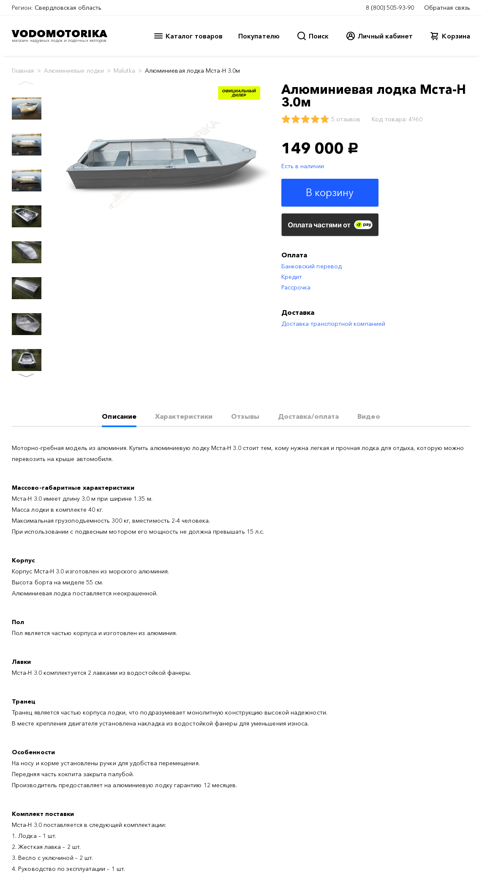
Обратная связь (447, 7)
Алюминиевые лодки (74, 70)
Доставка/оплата (308, 416)
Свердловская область (68, 7)
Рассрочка (296, 287)
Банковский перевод (311, 266)
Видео (368, 416)
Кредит (291, 277)
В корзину (330, 192)
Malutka (124, 70)
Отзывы (245, 416)
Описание (119, 416)
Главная (23, 70)
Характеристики (183, 416)
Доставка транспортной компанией (333, 323)
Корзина (456, 36)
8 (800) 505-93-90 (390, 7)
